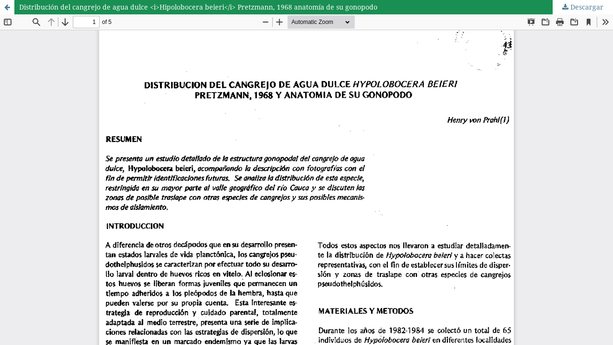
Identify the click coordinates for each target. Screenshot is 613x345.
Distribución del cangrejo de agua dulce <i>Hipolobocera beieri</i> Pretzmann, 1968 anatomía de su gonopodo (198, 7)
